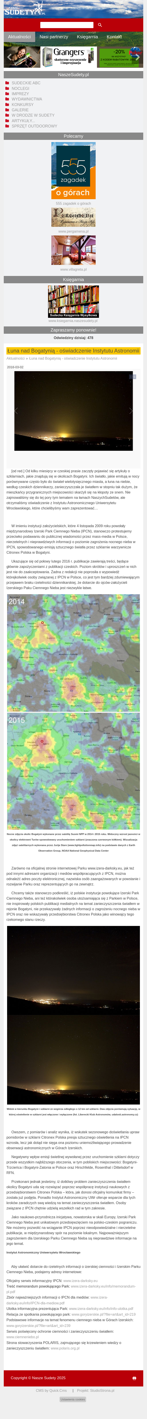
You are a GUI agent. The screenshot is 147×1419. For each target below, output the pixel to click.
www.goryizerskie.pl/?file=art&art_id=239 (38, 1326)
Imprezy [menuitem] (20, 94)
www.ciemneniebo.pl (22, 1337)
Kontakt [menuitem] (114, 36)
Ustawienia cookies (73, 1399)
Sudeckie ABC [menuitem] (26, 83)
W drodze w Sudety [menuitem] (33, 115)
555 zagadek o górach (73, 203)
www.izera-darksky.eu (80, 1281)
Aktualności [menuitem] (19, 36)
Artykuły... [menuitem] (23, 121)
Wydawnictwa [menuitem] (27, 99)
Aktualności (15, 358)
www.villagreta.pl (73, 269)
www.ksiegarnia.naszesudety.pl (72, 321)
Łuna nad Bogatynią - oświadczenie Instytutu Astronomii (73, 358)
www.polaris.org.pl (65, 1348)
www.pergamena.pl (73, 231)
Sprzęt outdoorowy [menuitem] (34, 126)
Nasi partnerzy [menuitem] (54, 36)
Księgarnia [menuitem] (87, 36)
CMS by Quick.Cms (51, 1390)
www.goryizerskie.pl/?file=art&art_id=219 (104, 1314)
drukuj (132, 1378)
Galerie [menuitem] (20, 110)
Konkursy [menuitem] (23, 104)
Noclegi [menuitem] (20, 88)
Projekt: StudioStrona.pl (95, 1390)
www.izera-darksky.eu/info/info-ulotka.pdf (101, 1309)
